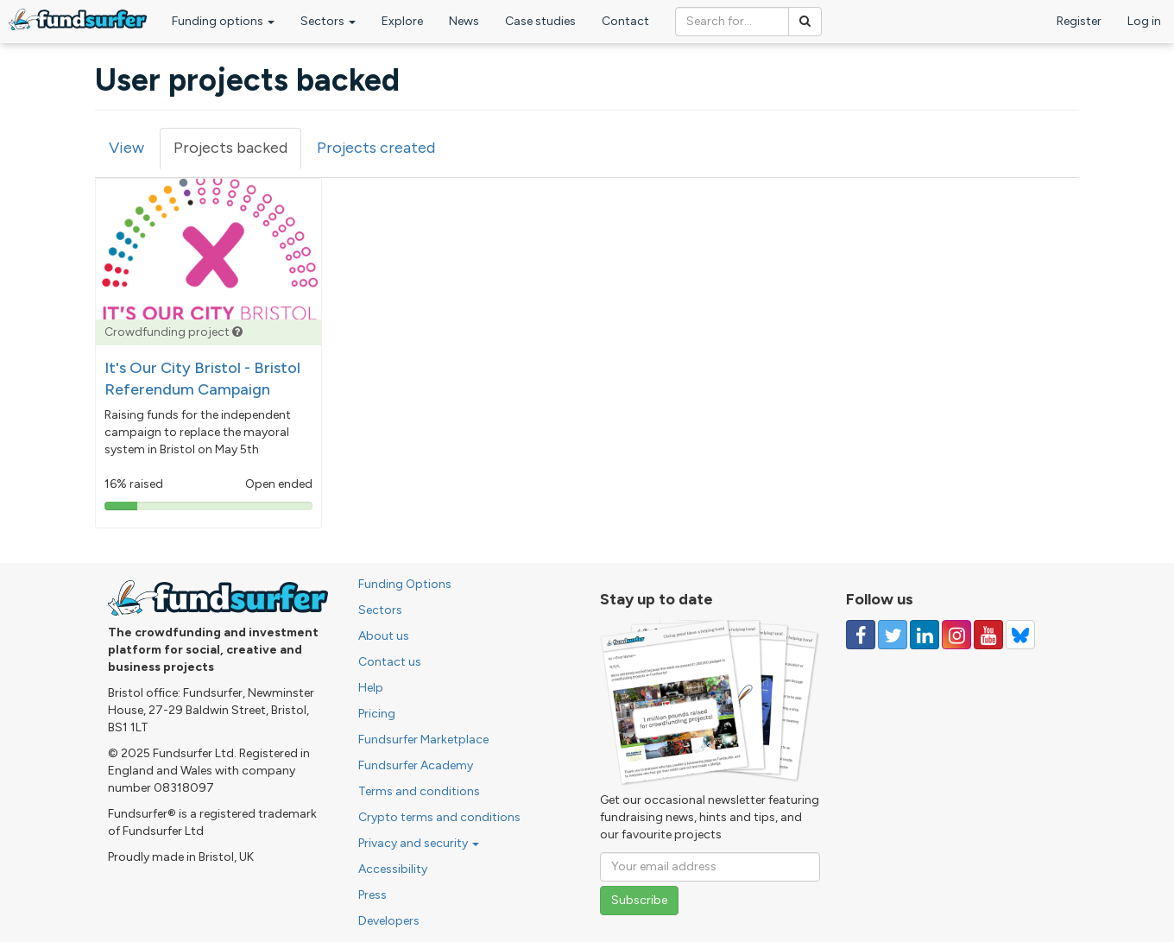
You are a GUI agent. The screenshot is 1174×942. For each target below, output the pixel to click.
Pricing (376, 713)
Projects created (376, 147)
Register (1079, 21)
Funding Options (404, 584)
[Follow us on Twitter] (892, 634)
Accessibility (392, 869)
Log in (1144, 21)
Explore (402, 21)
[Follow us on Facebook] (860, 634)
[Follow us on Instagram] (956, 634)
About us (383, 636)
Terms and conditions (419, 791)
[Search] (805, 21)
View (126, 147)
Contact (625, 21)
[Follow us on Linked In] (924, 634)
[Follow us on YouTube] (988, 634)
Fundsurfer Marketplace (423, 739)
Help (370, 687)
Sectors (328, 21)
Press (372, 895)
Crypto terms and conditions (439, 817)
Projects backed (237, 153)
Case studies (540, 21)
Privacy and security (418, 843)
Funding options (223, 21)
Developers (389, 921)
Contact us (389, 661)
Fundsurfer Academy (415, 765)
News (464, 21)
